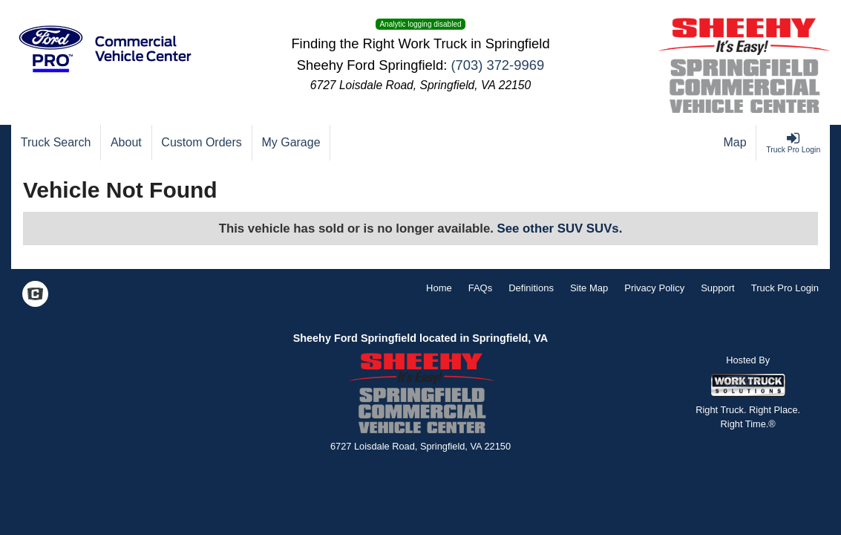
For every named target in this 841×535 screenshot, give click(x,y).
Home (439, 288)
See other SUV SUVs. (560, 228)
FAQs (480, 288)
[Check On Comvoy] (35, 296)
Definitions (531, 288)
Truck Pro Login (785, 288)
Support (718, 288)
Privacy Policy (654, 288)
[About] (126, 142)
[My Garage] (291, 142)
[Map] (735, 142)
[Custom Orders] (202, 142)
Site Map (589, 288)
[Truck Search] (56, 142)
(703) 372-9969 (497, 65)
